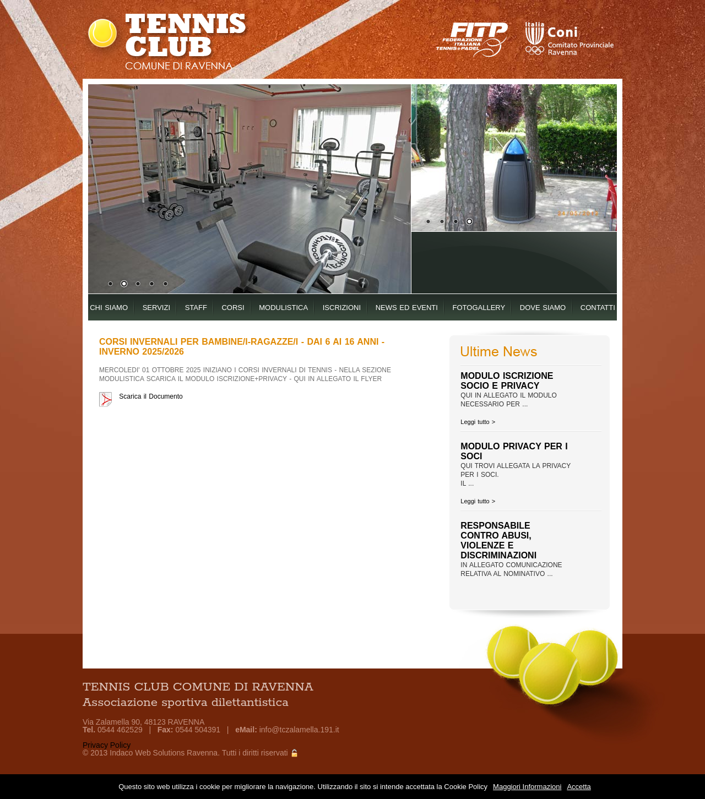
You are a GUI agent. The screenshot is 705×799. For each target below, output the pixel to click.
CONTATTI (598, 307)
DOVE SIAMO (543, 307)
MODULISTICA (283, 307)
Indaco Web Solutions (147, 752)
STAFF (196, 307)
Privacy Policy (107, 745)
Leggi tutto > (477, 421)
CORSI (232, 307)
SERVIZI (156, 307)
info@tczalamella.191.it (299, 729)
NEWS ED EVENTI (407, 307)
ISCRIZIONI (342, 307)
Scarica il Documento (150, 396)
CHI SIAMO (109, 307)
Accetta (578, 786)
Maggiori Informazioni (527, 786)
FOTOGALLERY (479, 307)
